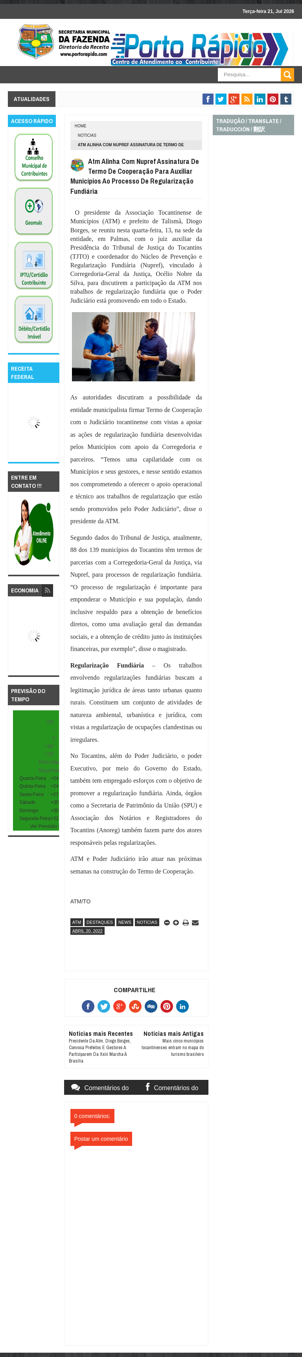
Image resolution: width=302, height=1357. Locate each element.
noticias (87, 135)
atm (76, 922)
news (124, 922)
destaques (100, 922)
